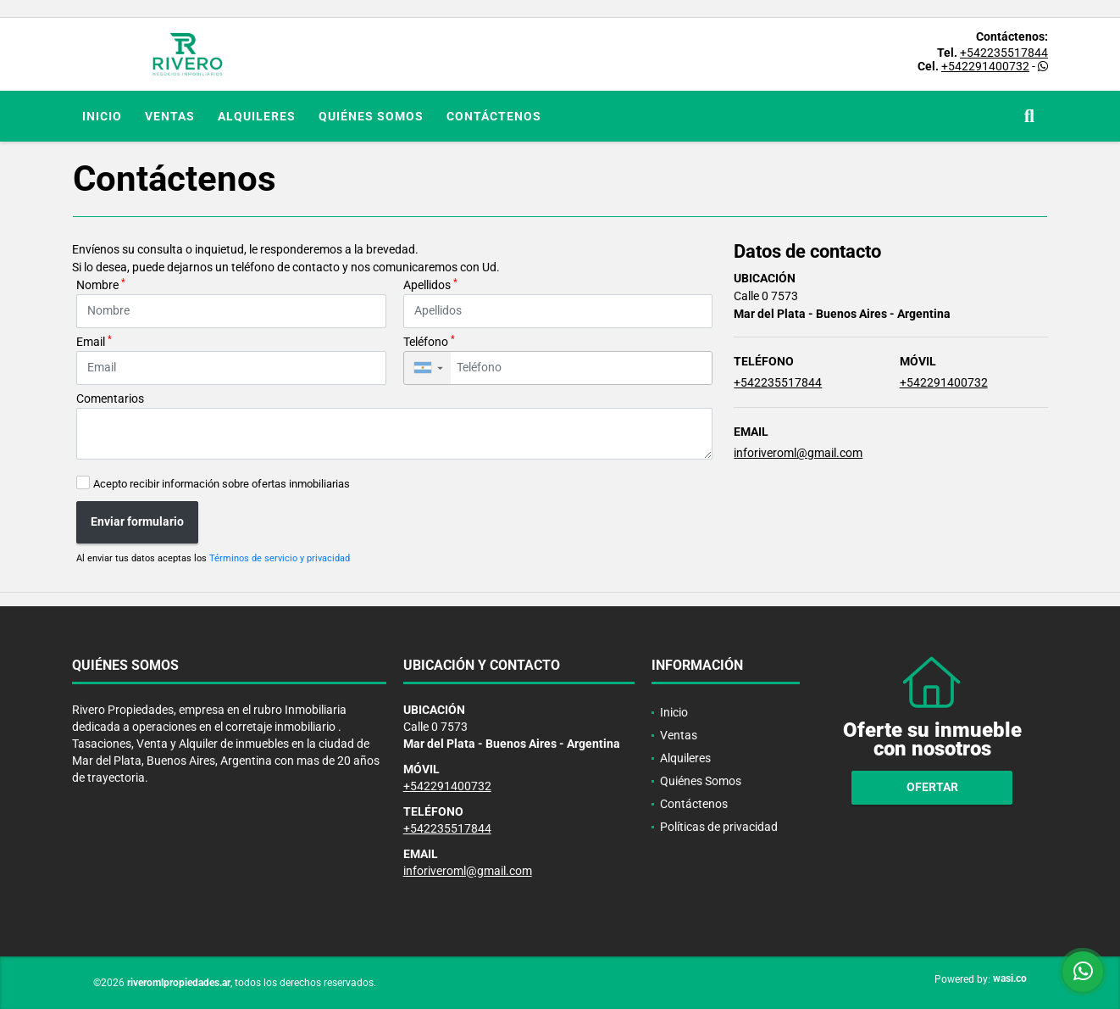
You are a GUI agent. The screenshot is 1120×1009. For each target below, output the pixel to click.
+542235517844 (1004, 52)
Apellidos (430, 284)
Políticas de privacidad (719, 826)
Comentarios (110, 398)
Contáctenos (493, 116)
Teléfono (429, 340)
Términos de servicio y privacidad (279, 558)
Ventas (170, 116)
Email (94, 340)
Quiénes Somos (371, 116)
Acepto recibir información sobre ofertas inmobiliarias (221, 483)
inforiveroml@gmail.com (798, 453)
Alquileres (257, 116)
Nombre (100, 284)
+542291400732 (985, 66)
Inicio (102, 116)
